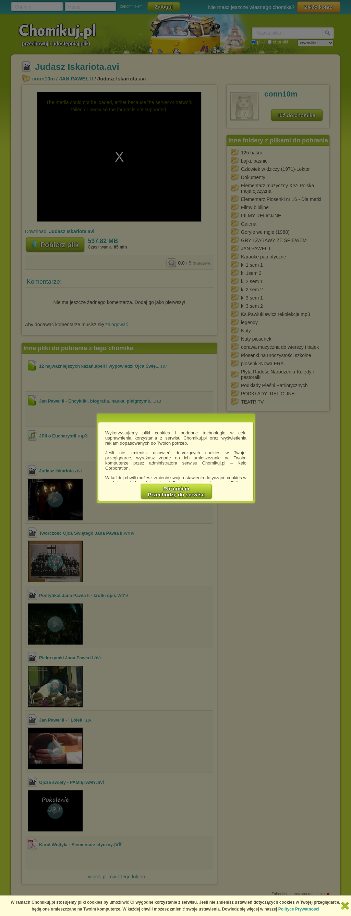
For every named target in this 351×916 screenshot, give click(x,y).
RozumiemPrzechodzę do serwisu (176, 491)
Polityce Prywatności (298, 909)
